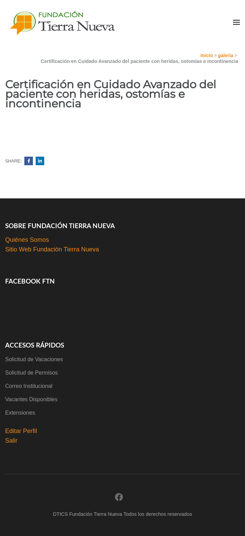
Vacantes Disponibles (31, 399)
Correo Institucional (28, 386)
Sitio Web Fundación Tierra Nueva (52, 249)
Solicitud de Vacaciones (34, 359)
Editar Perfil (21, 431)
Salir (11, 440)
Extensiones (20, 413)
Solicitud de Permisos (31, 373)
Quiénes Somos (27, 239)
